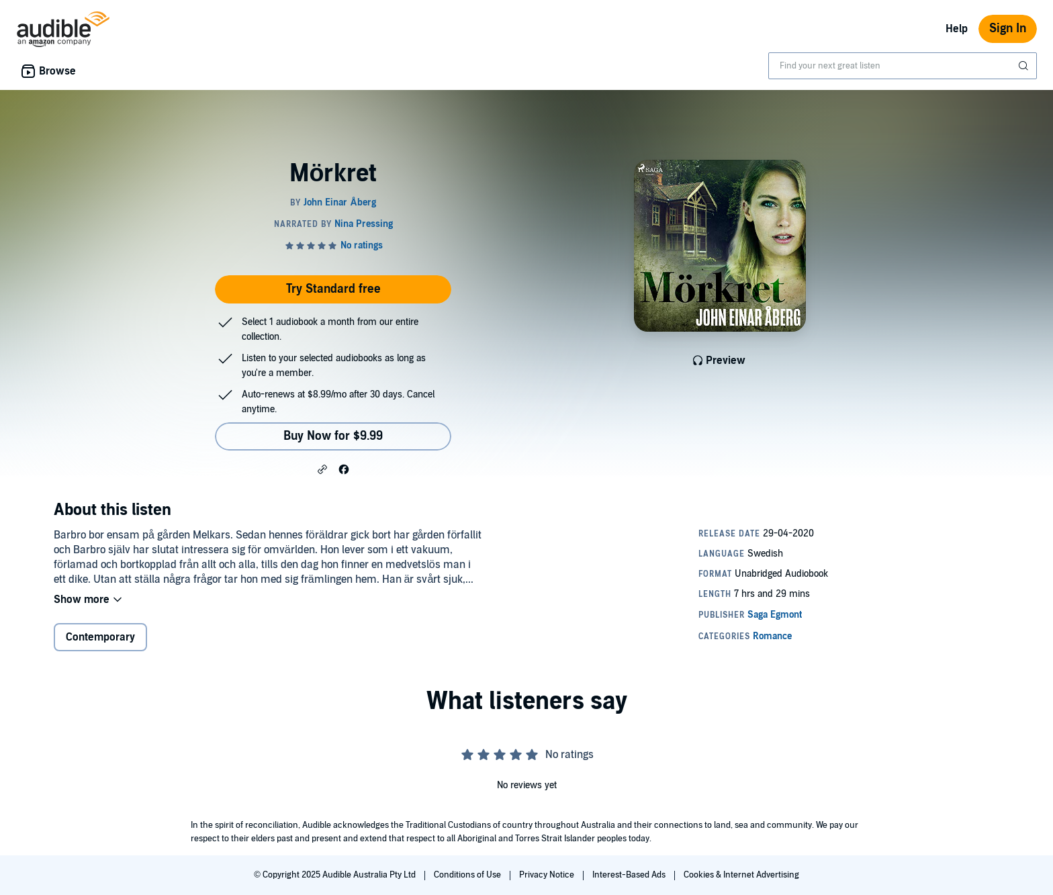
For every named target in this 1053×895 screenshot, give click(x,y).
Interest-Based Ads (630, 874)
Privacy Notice (547, 874)
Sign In (1007, 28)
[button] (322, 469)
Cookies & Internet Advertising (741, 874)
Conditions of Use (468, 874)
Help (957, 29)
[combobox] (902, 65)
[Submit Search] (1025, 65)
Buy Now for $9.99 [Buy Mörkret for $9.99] (333, 436)
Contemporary (100, 637)
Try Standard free (333, 289)
